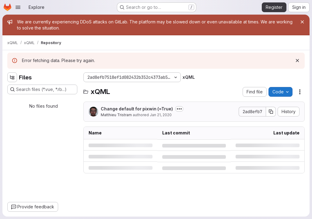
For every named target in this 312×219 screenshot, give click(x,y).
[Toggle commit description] (179, 109)
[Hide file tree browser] (12, 77)
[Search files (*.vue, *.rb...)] (42, 89)
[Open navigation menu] (18, 7)
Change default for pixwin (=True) (137, 108)
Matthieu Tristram (116, 115)
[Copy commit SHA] (271, 111)
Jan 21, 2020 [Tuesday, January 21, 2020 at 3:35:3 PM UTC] (161, 115)
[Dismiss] (297, 60)
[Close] (302, 22)
